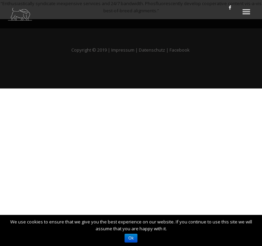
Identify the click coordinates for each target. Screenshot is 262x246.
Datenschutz (152, 50)
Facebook (180, 50)
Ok (130, 238)
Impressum (122, 50)
